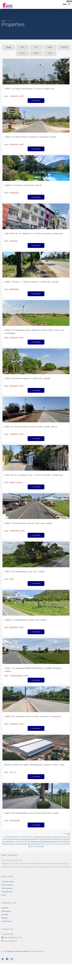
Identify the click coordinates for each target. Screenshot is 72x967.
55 (47, 839)
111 (44, 844)
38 (10, 839)
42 (18, 839)
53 (42, 839)
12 (20, 837)
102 (16, 844)
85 (45, 842)
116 (59, 844)
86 (47, 842)
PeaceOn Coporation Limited (18, 951)
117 (62, 844)
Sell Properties (6, 888)
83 (40, 842)
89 (53, 842)
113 (50, 844)
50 (36, 839)
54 (45, 839)
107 (31, 844)
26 (51, 837)
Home (3, 21)
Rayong (4, 918)
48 (32, 839)
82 (38, 842)
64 (67, 839)
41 (16, 839)
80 (34, 842)
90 (56, 842)
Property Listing (7, 881)
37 (8, 839)
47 (29, 839)
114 (53, 844)
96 (69, 842)
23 (44, 837)
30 (60, 837)
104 (22, 844)
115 (56, 844)
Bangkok (4, 908)
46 (27, 839)
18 (34, 837)
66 (3, 842)
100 (10, 844)
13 (23, 837)
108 (34, 844)
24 (47, 837)
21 (40, 837)
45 (25, 839)
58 (53, 839)
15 (27, 837)
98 (5, 844)
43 (21, 839)
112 (47, 844)
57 (51, 839)
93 (62, 842)
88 (51, 842)
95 (67, 842)
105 (25, 844)
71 (14, 842)
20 (38, 837)
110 (41, 844)
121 (32, 846)
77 (27, 842)
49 (34, 839)
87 (49, 842)
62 (62, 839)
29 (58, 837)
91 (58, 842)
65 (69, 839)
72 (16, 842)
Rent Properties (7, 885)
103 (19, 844)
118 (65, 844)
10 (16, 837)
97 (3, 844)
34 (69, 837)
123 (38, 846)
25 (49, 837)
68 (8, 842)
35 (3, 839)
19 (36, 837)
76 (25, 842)
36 (5, 839)
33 (66, 837)
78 (29, 842)
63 (64, 839)
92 (60, 842)
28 (55, 837)
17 (31, 837)
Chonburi (5, 914)
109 (37, 844)
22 (42, 837)
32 (64, 837)
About (3, 895)
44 (23, 839)
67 (5, 842)
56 (49, 839)
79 (32, 842)
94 (64, 842)
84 (42, 842)
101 (13, 844)
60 (58, 839)
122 (35, 846)
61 (60, 839)
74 (21, 842)
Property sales (6, 892)
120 (29, 846)
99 (7, 844)
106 (28, 844)
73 (18, 842)
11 (18, 837)
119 (68, 844)
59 (56, 839)
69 (10, 842)
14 (25, 837)
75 (23, 842)
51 (38, 839)
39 (12, 839)
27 (53, 837)
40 (14, 839)
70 (12, 842)
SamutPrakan (6, 921)
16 (29, 837)
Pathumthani (6, 911)
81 (36, 842)
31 (62, 837)
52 (40, 839)
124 (41, 846)
